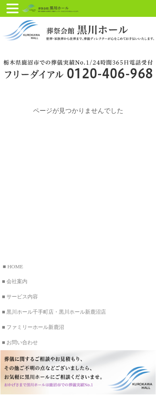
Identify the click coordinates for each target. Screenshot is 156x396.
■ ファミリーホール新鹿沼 (33, 327)
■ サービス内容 (20, 297)
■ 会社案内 (14, 281)
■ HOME (13, 266)
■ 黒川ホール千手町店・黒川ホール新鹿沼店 (54, 312)
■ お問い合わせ (20, 342)
